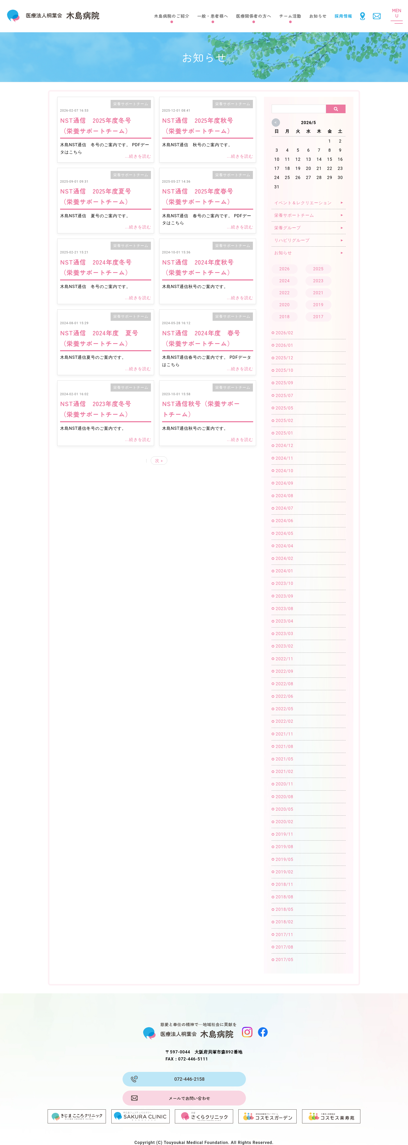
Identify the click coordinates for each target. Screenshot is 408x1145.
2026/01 (285, 345)
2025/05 (285, 408)
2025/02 (285, 420)
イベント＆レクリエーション (303, 202)
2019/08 (285, 846)
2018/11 (285, 884)
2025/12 (285, 357)
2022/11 (285, 658)
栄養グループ (287, 227)
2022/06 (285, 696)
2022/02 (285, 721)
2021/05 (285, 759)
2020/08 (285, 796)
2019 (318, 304)
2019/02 (285, 871)
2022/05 (285, 708)
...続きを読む (138, 156)
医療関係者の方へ (253, 16)
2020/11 (285, 784)
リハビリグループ (292, 240)
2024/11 (285, 458)
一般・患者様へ (212, 16)
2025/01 (285, 433)
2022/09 (285, 671)
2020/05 (285, 809)
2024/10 (285, 470)
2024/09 (285, 483)
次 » (159, 460)
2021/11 (285, 734)
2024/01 (285, 570)
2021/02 (285, 771)
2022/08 (285, 683)
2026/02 (285, 332)
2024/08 (285, 495)
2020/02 (285, 821)
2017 (318, 316)
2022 (284, 292)
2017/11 (285, 934)
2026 (284, 268)
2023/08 (285, 608)
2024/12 (285, 445)
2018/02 (285, 921)
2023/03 (285, 633)
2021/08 (285, 746)
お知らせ (318, 16)
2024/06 (285, 520)
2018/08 (285, 896)
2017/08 (285, 947)
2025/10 (285, 370)
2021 (318, 292)
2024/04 (285, 545)
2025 (318, 268)
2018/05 (285, 909)
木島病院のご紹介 (171, 16)
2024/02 (285, 558)
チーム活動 (290, 16)
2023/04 (285, 621)
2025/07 (285, 395)
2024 (284, 280)
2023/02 (285, 646)
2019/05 (285, 859)
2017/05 (285, 959)
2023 (318, 280)
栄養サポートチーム (130, 104)
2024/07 (285, 508)
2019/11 (285, 834)
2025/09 (285, 382)
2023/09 (285, 596)
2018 (284, 316)
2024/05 (285, 533)
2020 (284, 304)
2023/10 (285, 583)
